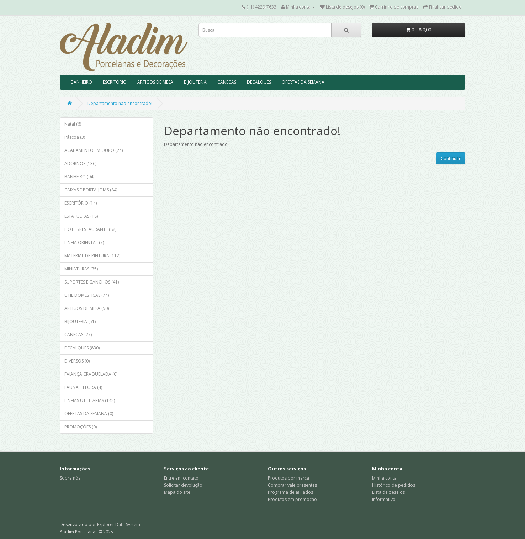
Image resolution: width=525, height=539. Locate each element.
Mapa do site (177, 492)
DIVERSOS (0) (77, 361)
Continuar (451, 158)
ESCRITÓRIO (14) (80, 203)
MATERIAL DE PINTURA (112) (92, 256)
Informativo (384, 499)
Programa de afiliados (290, 492)
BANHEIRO (81, 82)
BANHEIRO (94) (79, 177)
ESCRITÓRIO (115, 82)
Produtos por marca (288, 478)
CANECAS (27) (78, 335)
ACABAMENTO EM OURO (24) (93, 150)
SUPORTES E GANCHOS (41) (91, 282)
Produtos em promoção (292, 499)
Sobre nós (70, 478)
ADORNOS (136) (80, 163)
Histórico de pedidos (393, 485)
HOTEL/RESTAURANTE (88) (90, 229)
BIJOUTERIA (195, 82)
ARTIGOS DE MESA (155, 82)
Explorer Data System (118, 525)
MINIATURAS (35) (81, 269)
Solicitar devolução (183, 485)
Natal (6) (72, 124)
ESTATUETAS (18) (81, 216)
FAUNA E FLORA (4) (83, 387)
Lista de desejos (388, 492)
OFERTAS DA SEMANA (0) (88, 414)
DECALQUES (259, 82)
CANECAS (226, 82)
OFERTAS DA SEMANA (303, 82)
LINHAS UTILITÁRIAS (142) (89, 400)
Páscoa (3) (74, 137)
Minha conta (384, 478)
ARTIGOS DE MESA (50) (86, 308)
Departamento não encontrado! (120, 103)
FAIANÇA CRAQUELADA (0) (90, 374)
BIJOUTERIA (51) (80, 321)
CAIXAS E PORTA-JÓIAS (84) (90, 190)
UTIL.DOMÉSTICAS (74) (86, 295)
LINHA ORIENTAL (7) (84, 242)
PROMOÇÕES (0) (80, 427)
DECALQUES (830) (82, 348)
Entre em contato (181, 478)
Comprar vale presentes (292, 485)
